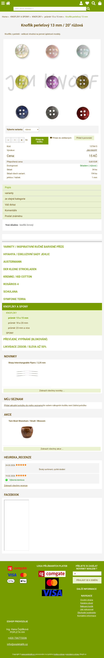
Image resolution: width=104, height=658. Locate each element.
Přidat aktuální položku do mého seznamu (23, 405)
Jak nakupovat (86, 609)
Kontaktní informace (86, 615)
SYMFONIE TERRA (14, 299)
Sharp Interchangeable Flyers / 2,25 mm (27, 363)
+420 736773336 (17, 638)
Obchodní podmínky (86, 612)
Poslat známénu (13, 216)
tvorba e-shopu (59, 654)
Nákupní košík (86, 606)
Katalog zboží (86, 603)
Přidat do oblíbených (60, 138)
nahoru (100, 654)
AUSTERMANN (12, 261)
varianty (9, 193)
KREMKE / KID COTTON (17, 276)
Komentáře (11, 210)
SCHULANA (10, 291)
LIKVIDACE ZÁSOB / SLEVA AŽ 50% (24, 346)
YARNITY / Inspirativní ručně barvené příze (33, 246)
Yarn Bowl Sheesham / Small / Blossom (27, 421)
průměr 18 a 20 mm (18, 323)
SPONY (9, 333)
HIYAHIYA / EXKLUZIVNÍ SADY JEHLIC (26, 254)
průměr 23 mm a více (19, 328)
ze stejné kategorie (15, 198)
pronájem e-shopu (72, 654)
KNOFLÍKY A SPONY (15, 306)
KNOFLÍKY (11, 312)
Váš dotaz (10, 204)
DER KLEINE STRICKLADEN (19, 269)
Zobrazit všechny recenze (15, 485)
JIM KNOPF (91, 150)
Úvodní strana (86, 600)
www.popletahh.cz (28, 654)
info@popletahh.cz (17, 644)
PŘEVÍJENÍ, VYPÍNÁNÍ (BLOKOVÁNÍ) (25, 339)
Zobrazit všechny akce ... (52, 449)
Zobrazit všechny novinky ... (52, 390)
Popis (8, 187)
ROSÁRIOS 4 (11, 284)
